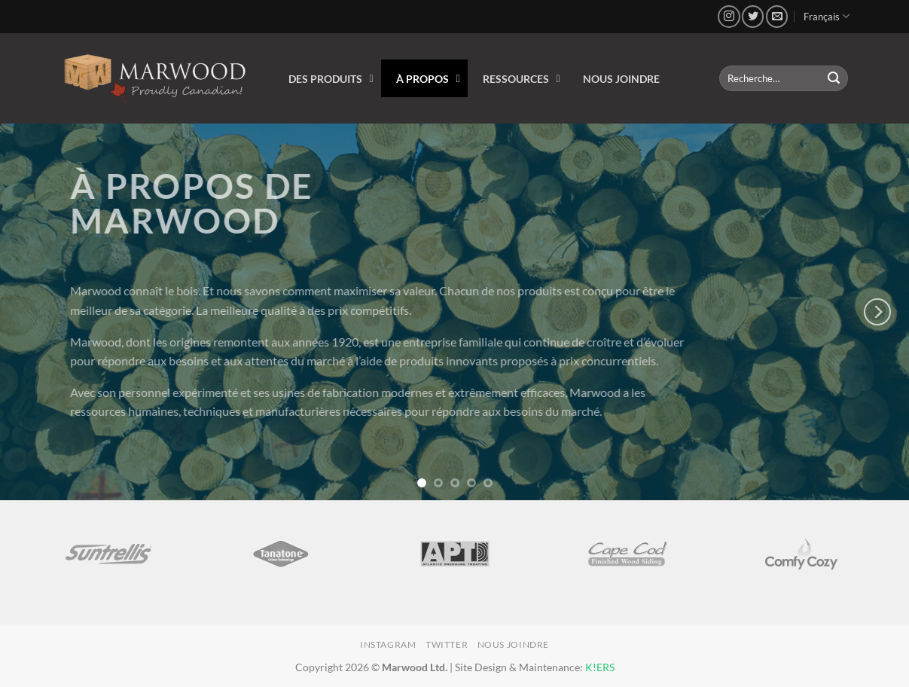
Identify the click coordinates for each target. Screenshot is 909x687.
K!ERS (600, 667)
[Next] (877, 312)
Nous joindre (513, 644)
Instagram (388, 644)
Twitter (447, 644)
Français (827, 16)
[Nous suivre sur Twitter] (753, 16)
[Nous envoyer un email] (777, 16)
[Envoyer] (833, 78)
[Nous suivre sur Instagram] (729, 16)
